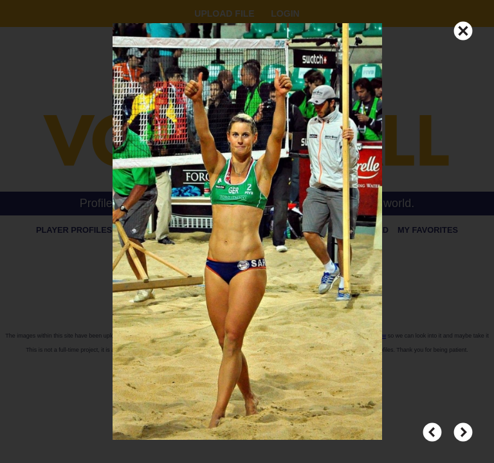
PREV (432, 426)
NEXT (463, 426)
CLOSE (463, 25)
